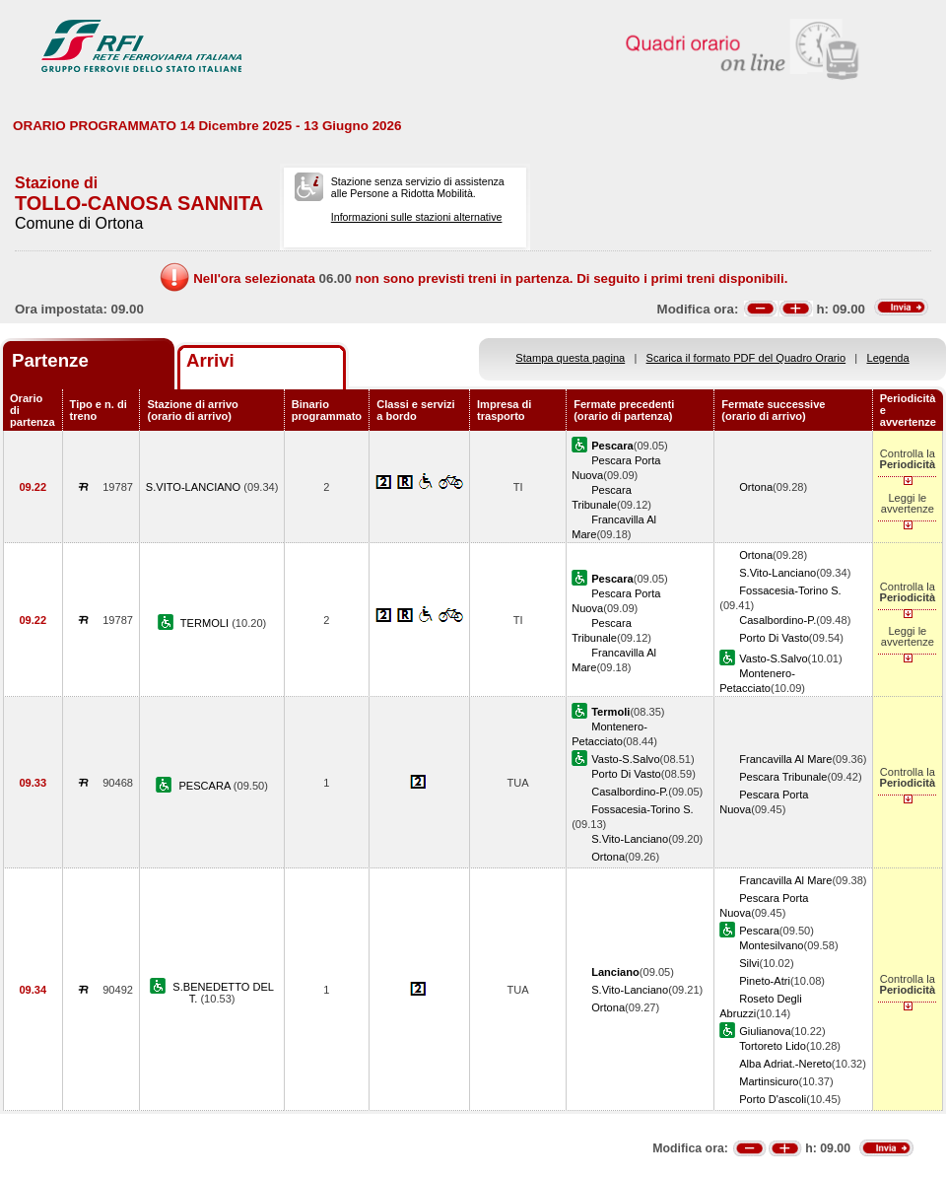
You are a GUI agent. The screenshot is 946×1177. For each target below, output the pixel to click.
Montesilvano (771, 945)
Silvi (749, 963)
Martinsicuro (768, 1081)
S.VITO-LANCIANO (195, 487)
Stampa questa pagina (570, 358)
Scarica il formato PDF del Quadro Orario (746, 358)
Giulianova (764, 1031)
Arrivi (210, 360)
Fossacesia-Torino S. (790, 590)
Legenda (888, 358)
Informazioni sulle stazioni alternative (417, 217)
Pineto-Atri (764, 981)
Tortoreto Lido (772, 1046)
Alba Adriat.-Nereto (785, 1064)
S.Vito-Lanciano (777, 573)
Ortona (756, 487)
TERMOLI (206, 623)
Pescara (759, 930)
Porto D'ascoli (772, 1099)
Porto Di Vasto (774, 638)
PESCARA (205, 786)
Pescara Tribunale (783, 777)
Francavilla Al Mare (785, 759)
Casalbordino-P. (777, 620)
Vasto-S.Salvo (773, 658)
